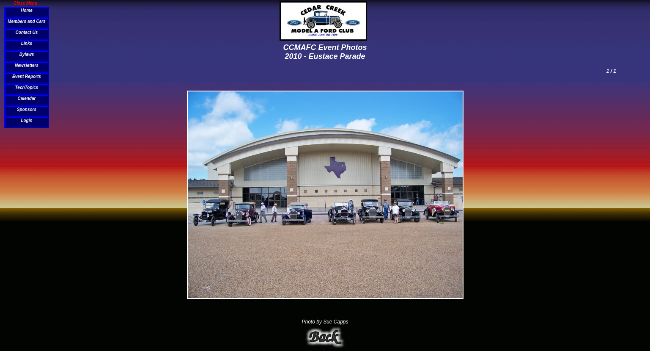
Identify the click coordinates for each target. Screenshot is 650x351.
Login (26, 120)
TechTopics (26, 87)
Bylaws (26, 54)
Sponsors (26, 109)
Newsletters (26, 65)
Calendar (27, 98)
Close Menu (25, 3)
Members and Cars (26, 21)
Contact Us (27, 32)
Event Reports (26, 76)
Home (27, 10)
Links (26, 43)
